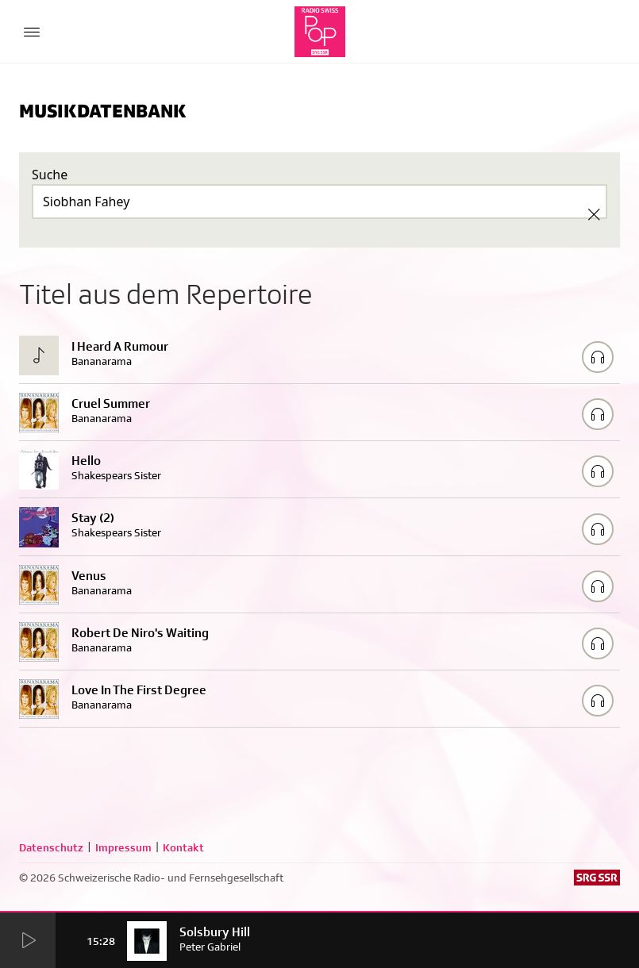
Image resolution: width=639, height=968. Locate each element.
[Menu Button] (32, 31)
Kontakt (183, 847)
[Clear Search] (594, 214)
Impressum (123, 847)
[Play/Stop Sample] (597, 357)
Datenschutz (51, 847)
